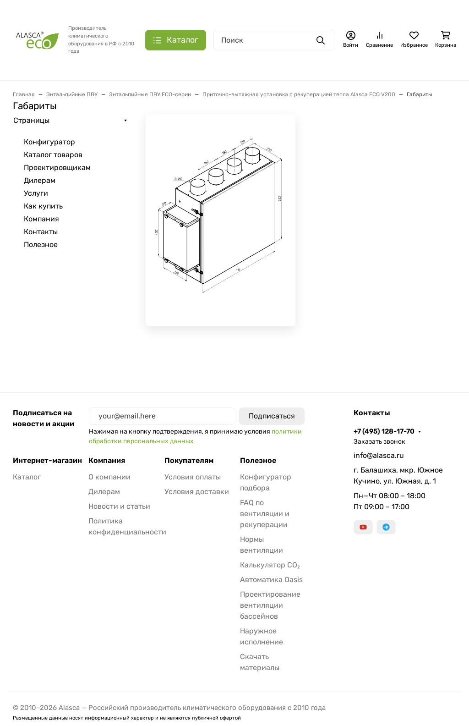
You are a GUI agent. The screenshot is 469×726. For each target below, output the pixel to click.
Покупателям (188, 460)
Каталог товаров (53, 154)
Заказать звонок (379, 442)
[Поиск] (274, 40)
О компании (109, 477)
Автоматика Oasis (271, 579)
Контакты (41, 231)
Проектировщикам (57, 167)
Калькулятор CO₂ (270, 565)
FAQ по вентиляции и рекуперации (264, 513)
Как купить (43, 206)
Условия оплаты (192, 477)
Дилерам (39, 180)
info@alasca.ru (379, 455)
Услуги (36, 193)
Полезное (41, 244)
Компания (41, 218)
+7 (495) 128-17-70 (384, 431)
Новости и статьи (119, 506)
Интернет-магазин (47, 460)
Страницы (31, 120)
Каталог (27, 477)
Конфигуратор (49, 142)
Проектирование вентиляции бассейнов (270, 605)
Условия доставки (196, 491)
